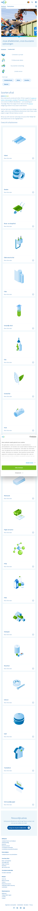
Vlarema (6, 84)
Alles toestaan (19, 467)
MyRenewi (4, 893)
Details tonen (29, 462)
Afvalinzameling (5, 842)
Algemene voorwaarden (10, 905)
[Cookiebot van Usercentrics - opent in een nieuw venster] (29, 437)
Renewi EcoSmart (6, 846)
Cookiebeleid (20, 905)
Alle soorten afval (6, 867)
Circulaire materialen (6, 872)
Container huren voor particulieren (9, 854)
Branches (27, 80)
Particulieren (10, 6)
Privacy (31, 905)
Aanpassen (19, 472)
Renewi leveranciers (6, 884)
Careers (3, 882)
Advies (18, 80)
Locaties (4, 896)
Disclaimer (26, 905)
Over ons (4, 879)
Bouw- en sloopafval (6, 860)
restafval (15, 100)
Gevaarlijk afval (5, 862)
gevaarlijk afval (23, 100)
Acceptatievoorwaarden (7, 847)
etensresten (8, 100)
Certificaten (4, 887)
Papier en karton (5, 864)
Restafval (4, 865)
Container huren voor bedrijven (9, 841)
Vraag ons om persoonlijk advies (17, 828)
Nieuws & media (5, 880)
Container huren (8, 80)
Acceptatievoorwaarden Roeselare (10, 849)
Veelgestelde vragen (6, 895)
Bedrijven (3, 6)
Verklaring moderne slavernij (8, 885)
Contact (3, 898)
